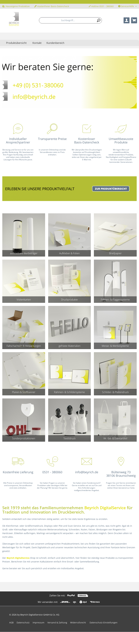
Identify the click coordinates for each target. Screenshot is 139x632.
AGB (11, 622)
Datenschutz (23, 622)
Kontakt (37, 43)
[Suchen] (99, 20)
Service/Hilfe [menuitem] (126, 6)
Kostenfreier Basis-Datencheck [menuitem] (51, 6)
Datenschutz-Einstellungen (103, 622)
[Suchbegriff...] (70, 20)
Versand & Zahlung (57, 622)
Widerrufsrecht (78, 622)
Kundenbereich (55, 43)
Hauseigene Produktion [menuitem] (16, 6)
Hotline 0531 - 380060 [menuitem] (101, 6)
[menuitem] (70, 20)
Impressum (38, 622)
